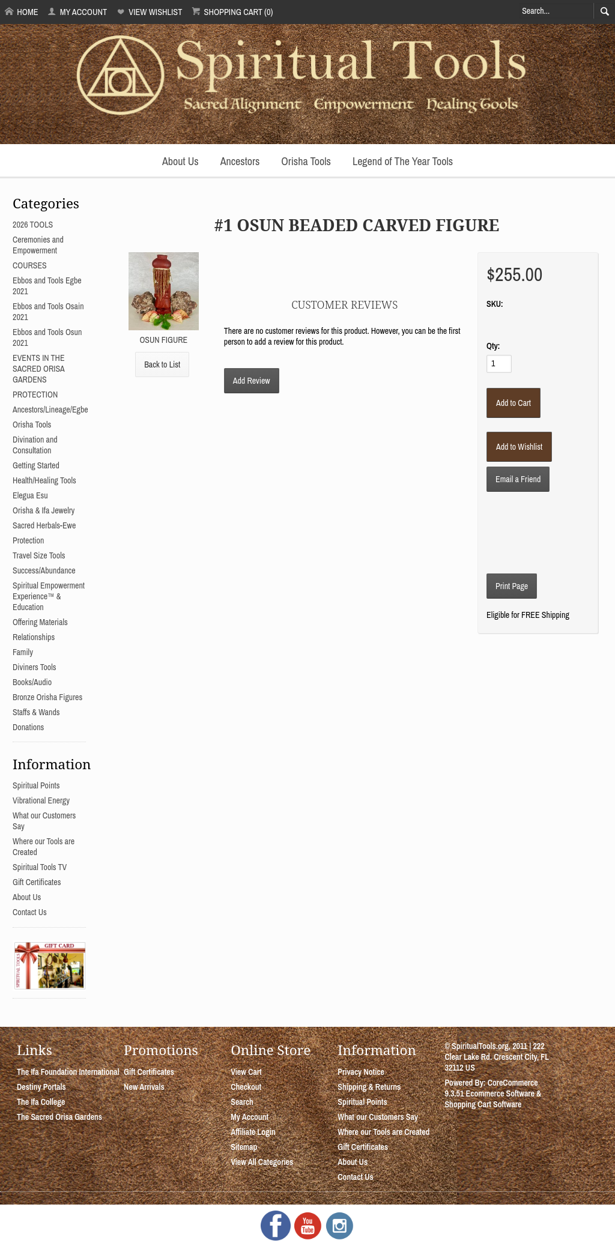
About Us (180, 161)
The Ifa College (41, 1101)
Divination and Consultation (35, 445)
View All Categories (262, 1162)
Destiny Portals (41, 1086)
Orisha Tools (306, 161)
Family (23, 652)
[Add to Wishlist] (519, 447)
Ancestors (240, 161)
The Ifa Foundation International (68, 1071)
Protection (28, 540)
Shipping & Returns (369, 1086)
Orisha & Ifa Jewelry (43, 510)
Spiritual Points (36, 785)
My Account (77, 11)
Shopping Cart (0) (232, 11)
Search (242, 1101)
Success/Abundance (44, 570)
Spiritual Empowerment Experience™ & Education (49, 596)
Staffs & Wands (36, 712)
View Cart (246, 1071)
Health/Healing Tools (44, 480)
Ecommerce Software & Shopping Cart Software (492, 1099)
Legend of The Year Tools (403, 161)
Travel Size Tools (39, 555)
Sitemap (244, 1147)
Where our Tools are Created (383, 1132)
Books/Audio (32, 682)
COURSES (30, 265)
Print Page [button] (511, 586)
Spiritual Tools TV (40, 867)
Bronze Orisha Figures (47, 697)
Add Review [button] (251, 380)
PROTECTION (35, 394)
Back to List (162, 364)
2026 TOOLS (33, 224)
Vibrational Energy (41, 800)
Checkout (246, 1086)
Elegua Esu (30, 495)
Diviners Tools (34, 667)
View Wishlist (149, 11)
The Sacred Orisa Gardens (59, 1116)
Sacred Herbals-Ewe (44, 525)
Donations (28, 727)
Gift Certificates (37, 882)
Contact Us (30, 912)
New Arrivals (144, 1086)
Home (21, 11)
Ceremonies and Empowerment (38, 245)
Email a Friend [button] (518, 479)
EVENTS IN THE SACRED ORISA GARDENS (39, 368)
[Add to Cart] (513, 403)
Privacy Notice (361, 1071)
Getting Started (36, 465)
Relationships (34, 637)
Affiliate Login (253, 1132)
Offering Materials (40, 622)
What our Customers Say (378, 1116)
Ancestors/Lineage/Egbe (50, 409)
